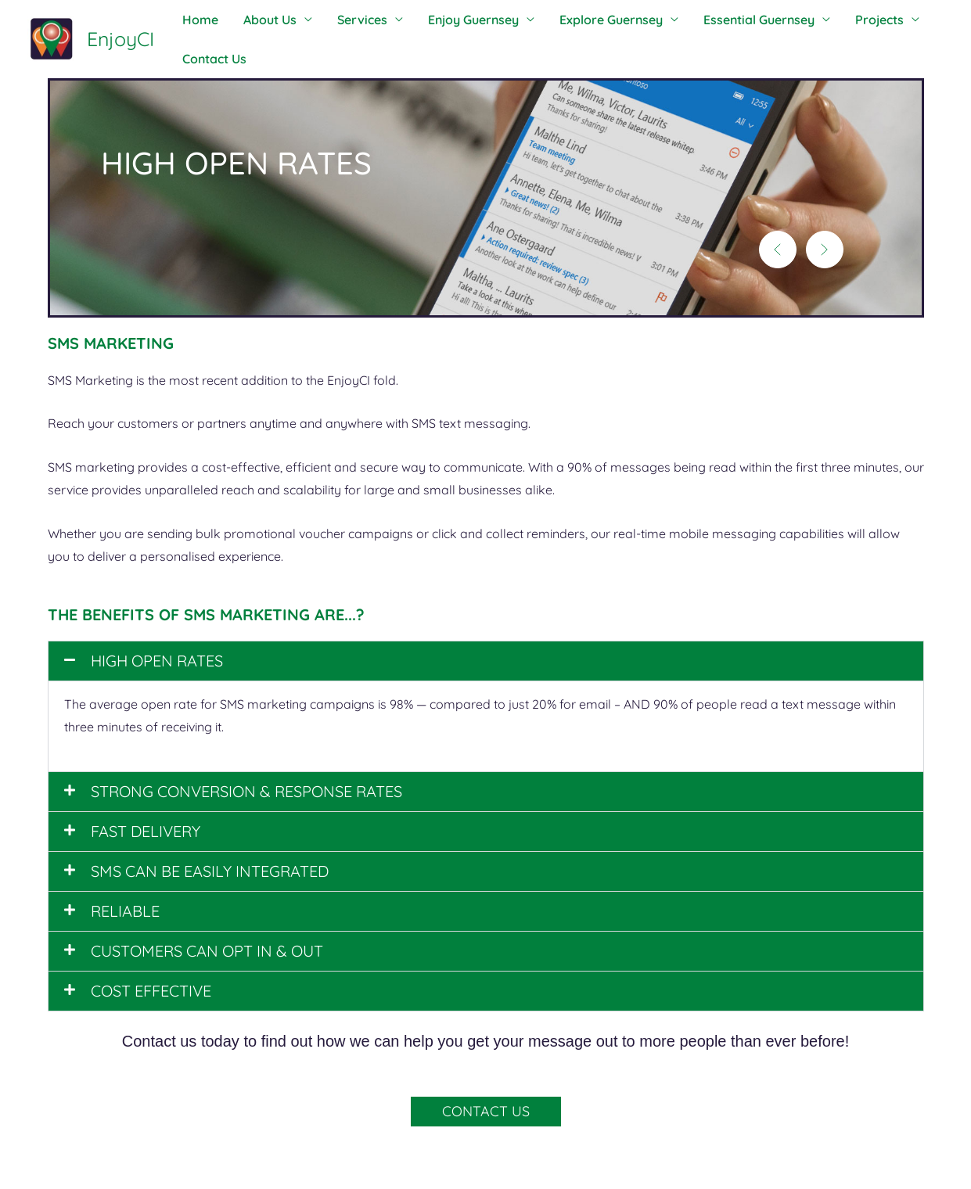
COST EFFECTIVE (151, 990)
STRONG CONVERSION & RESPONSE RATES (246, 791)
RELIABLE (125, 911)
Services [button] (347, 19)
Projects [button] (839, 19)
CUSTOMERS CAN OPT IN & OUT (207, 951)
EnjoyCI (120, 39)
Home (197, 19)
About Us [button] (260, 19)
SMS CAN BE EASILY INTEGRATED (210, 871)
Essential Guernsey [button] (724, 19)
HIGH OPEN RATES (157, 660)
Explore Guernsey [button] (583, 19)
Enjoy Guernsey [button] (451, 19)
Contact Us (211, 58)
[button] (778, 249)
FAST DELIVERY (145, 831)
